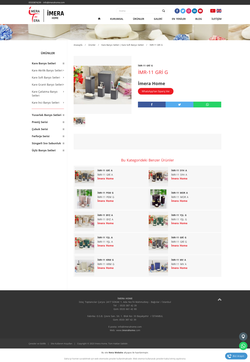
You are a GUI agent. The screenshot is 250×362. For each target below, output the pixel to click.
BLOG (198, 18)
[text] (140, 10)
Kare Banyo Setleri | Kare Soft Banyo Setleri (122, 44)
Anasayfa (78, 44)
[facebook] (152, 104)
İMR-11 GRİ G (156, 44)
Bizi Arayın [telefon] (238, 355)
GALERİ (158, 18)
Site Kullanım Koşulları (61, 343)
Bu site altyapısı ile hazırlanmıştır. (125, 352)
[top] (220, 299)
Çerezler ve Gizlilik (37, 343)
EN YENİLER (179, 18)
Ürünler (91, 44)
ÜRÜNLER (138, 18)
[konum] (243, 336)
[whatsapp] (207, 104)
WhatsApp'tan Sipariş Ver (156, 91)
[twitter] (179, 104)
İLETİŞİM (217, 18)
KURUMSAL (116, 18)
